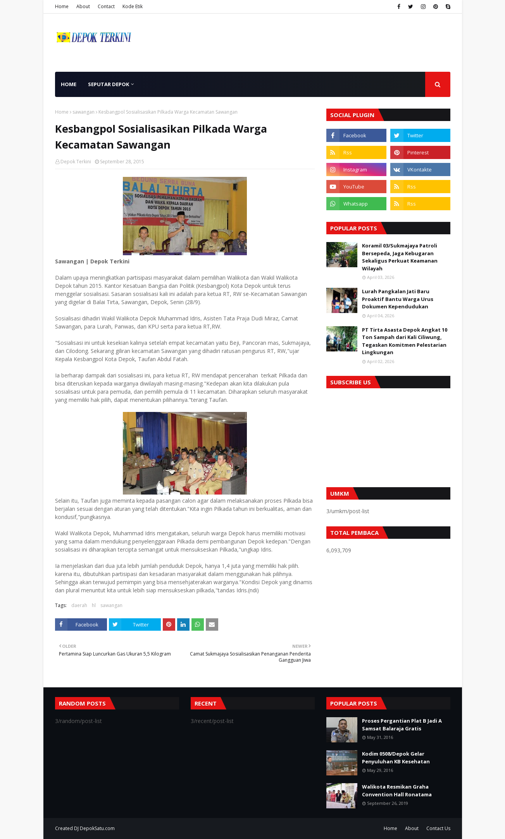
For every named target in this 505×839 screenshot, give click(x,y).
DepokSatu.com (97, 828)
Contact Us (438, 828)
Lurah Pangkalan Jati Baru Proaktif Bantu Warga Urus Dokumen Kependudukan (397, 299)
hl (94, 605)
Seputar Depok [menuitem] (108, 84)
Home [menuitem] (68, 84)
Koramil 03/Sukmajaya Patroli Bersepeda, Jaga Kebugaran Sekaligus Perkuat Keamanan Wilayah (400, 257)
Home (62, 6)
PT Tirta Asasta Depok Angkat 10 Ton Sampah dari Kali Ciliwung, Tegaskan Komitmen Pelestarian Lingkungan (404, 341)
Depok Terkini (75, 161)
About (83, 6)
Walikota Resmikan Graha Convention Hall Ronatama (397, 790)
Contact (106, 6)
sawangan (83, 112)
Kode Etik (132, 6)
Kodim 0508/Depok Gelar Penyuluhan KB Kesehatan (396, 757)
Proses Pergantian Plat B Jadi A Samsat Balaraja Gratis (402, 724)
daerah (79, 605)
